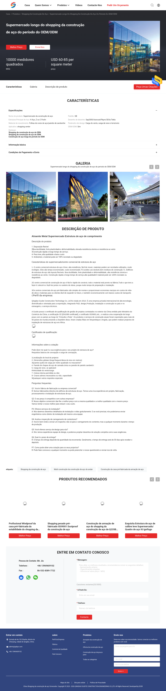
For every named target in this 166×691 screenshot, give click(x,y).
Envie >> (121, 671)
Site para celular (79, 683)
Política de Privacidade (98, 683)
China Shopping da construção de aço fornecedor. (40, 686)
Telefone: (81, 603)
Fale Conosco (57, 654)
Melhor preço (16, 47)
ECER (141, 686)
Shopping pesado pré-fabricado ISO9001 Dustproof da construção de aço (63, 526)
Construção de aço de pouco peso (93, 653)
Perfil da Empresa (58, 639)
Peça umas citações (147, 86)
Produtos (16, 14)
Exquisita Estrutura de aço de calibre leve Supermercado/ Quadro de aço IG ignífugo (140, 526)
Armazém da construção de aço (92, 641)
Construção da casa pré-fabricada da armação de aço (122, 469)
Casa (8, 14)
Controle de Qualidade (59, 649)
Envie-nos (39, 47)
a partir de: (82, 590)
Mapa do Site (64, 683)
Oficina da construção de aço (93, 647)
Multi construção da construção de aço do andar (73, 469)
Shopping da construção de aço (35, 14)
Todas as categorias (90, 659)
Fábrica (54, 644)
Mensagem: (82, 560)
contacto (84, 617)
